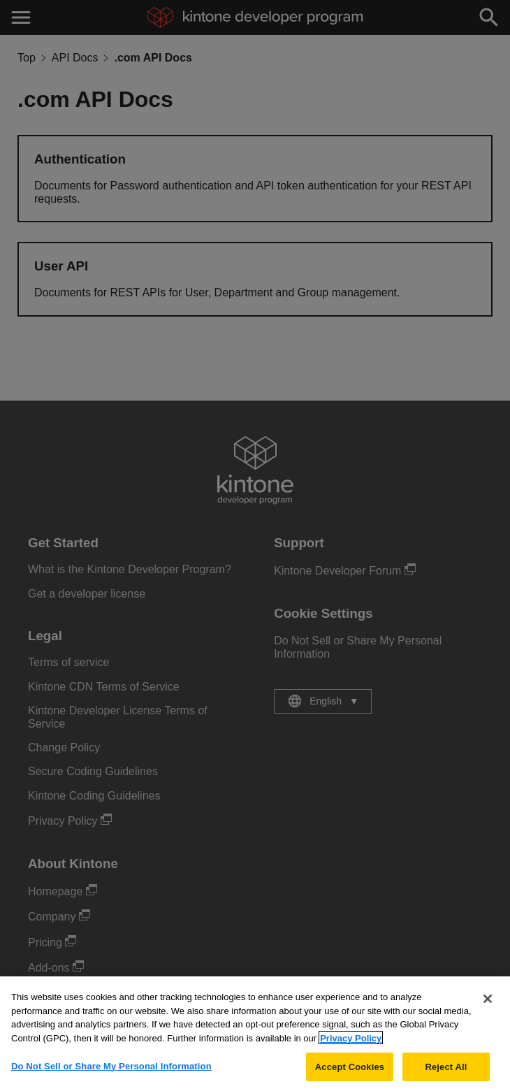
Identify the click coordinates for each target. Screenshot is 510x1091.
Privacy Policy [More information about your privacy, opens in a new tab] (350, 1043)
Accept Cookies (349, 1071)
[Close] (487, 1003)
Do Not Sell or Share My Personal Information (111, 1070)
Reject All (446, 1071)
